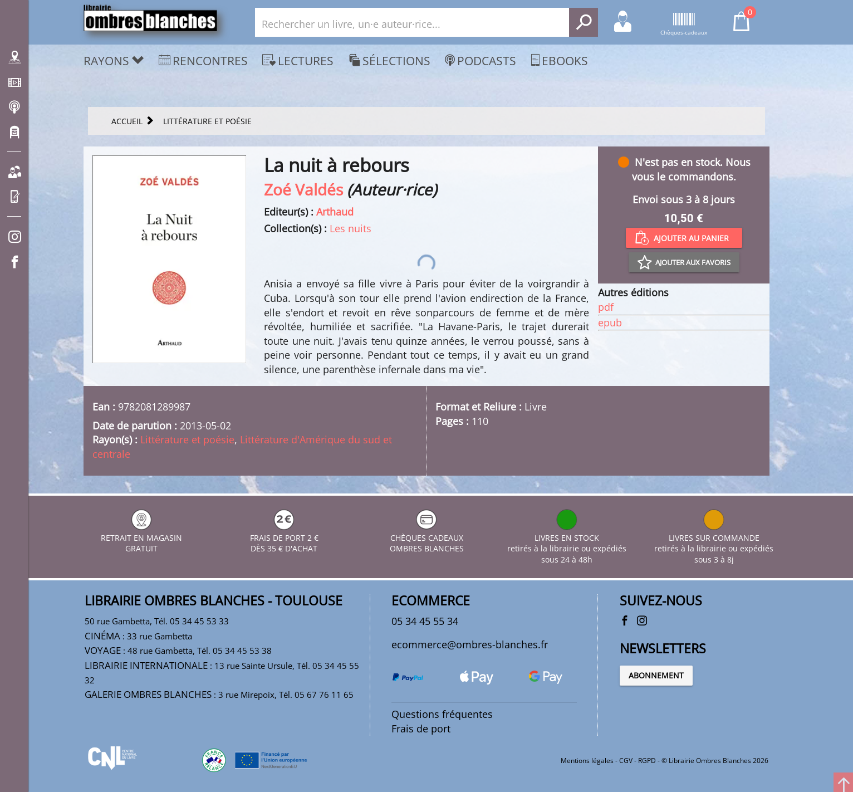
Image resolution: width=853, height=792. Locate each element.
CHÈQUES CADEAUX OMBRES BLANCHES (427, 538)
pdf (606, 307)
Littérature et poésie (187, 439)
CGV (626, 760)
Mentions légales (587, 760)
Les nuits (350, 228)
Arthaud (335, 211)
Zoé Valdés (303, 189)
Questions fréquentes (442, 714)
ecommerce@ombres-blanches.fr (469, 644)
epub (610, 322)
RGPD (647, 760)
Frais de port (420, 728)
